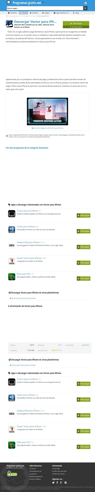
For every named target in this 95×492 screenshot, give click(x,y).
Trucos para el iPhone (27, 210)
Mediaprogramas (13, 468)
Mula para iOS (23, 274)
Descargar (76, 25)
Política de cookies (58, 474)
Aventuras (85, 345)
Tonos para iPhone (26, 226)
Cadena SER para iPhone (28, 242)
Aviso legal (56, 469)
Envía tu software (35, 479)
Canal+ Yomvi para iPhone (29, 258)
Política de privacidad (59, 471)
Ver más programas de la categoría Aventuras (27, 147)
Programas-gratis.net (15, 465)
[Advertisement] (47, 60)
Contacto (32, 469)
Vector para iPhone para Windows (23, 298)
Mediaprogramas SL (36, 476)
